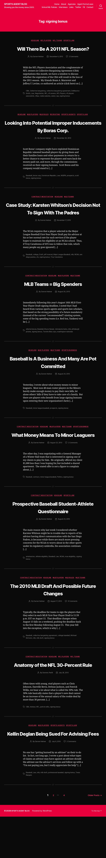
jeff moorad (49, 273)
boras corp (37, 186)
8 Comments (73, 628)
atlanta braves (31, 348)
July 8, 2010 (56, 784)
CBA (27, 101)
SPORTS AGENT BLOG (16, 5)
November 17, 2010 (64, 239)
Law (32, 104)
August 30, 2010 (64, 310)
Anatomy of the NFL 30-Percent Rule (53, 695)
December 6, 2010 (56, 67)
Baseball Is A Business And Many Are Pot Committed (53, 380)
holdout (33, 741)
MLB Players (31, 125)
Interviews (71, 7)
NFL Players (45, 44)
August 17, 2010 (56, 628)
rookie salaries (45, 106)
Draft (42, 273)
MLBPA (65, 186)
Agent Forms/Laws (85, 4)
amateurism (30, 583)
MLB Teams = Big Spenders (53, 302)
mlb (73, 273)
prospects (72, 186)
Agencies (72, 4)
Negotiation (39, 104)
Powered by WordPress (43, 852)
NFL (46, 104)
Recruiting (56, 125)
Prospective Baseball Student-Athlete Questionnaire (53, 534)
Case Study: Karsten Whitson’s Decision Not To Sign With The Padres (53, 223)
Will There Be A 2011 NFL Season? (53, 55)
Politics (61, 503)
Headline (34, 44)
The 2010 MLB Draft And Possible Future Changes (53, 616)
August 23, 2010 (56, 469)
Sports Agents (70, 125)
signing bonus (66, 106)
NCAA (78, 273)
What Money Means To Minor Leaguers (53, 457)
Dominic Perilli (47, 707)
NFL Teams (58, 44)
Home (56, 4)
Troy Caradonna (60, 275)
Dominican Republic (49, 186)
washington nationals (66, 350)
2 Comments (74, 67)
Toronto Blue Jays (50, 350)
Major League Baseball (63, 273)
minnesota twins (62, 348)
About (63, 4)
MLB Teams (70, 207)
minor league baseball (41, 427)
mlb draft (40, 665)
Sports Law (70, 44)
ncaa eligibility (71, 583)
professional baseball (57, 815)
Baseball (29, 186)
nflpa (37, 106)
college (36, 273)
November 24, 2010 (64, 149)
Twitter (86, 7)
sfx (41, 275)
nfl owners (52, 104)
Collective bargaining (38, 101)
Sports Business (71, 369)
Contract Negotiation (42, 207)
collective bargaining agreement (59, 101)
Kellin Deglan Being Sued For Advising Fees (53, 772)
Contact (90, 10)
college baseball (65, 662)
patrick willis (45, 741)
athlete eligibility (42, 583)
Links (80, 7)
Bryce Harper (50, 348)
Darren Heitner (37, 67)
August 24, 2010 (64, 392)
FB (92, 7)
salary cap (56, 106)
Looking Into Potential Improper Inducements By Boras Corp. (53, 137)
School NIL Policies (58, 7)
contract (36, 503)
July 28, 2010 (64, 707)
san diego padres (32, 275)
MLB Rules (44, 125)
